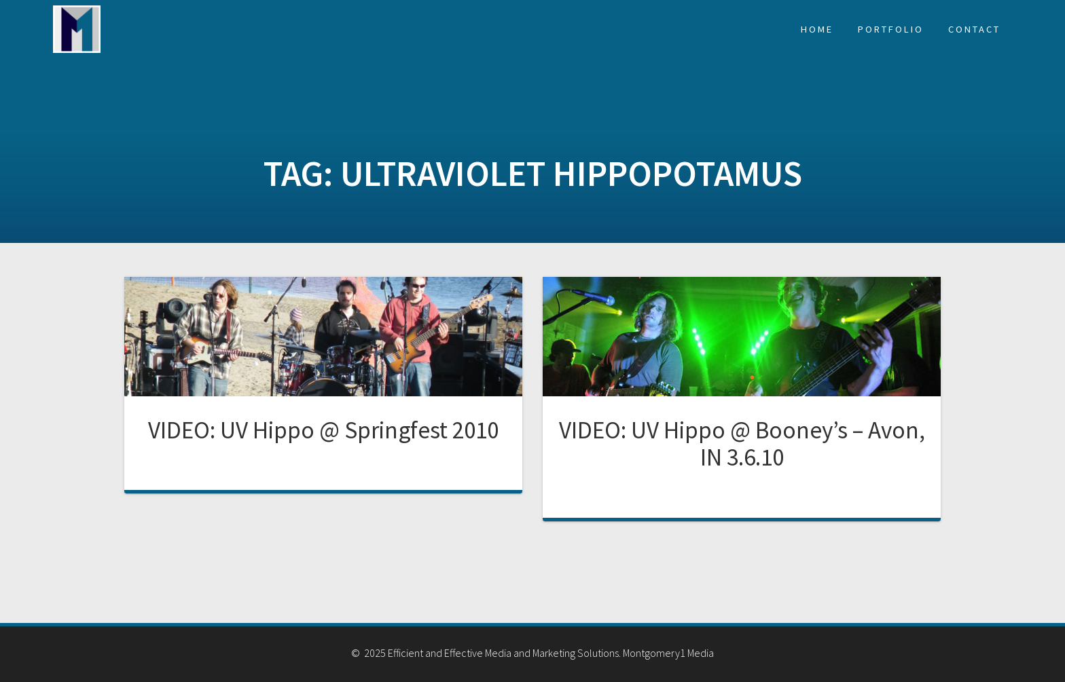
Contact (974, 29)
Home (817, 29)
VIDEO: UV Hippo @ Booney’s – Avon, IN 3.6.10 (742, 443)
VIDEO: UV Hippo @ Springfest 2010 (323, 430)
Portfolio (891, 29)
